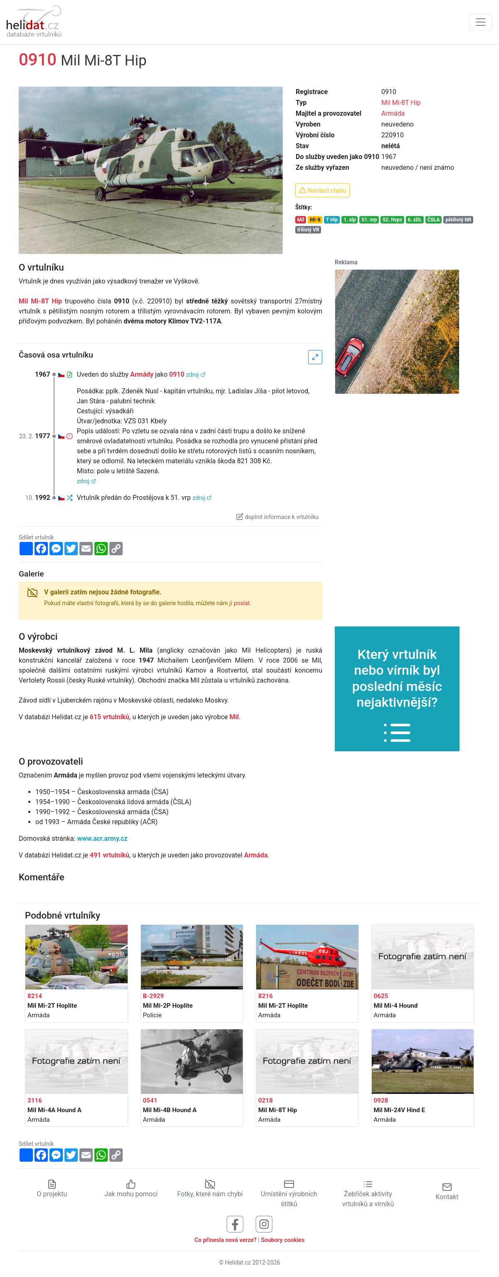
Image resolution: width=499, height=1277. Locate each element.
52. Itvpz (392, 220)
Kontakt (446, 1191)
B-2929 (153, 996)
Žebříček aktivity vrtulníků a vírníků (368, 1194)
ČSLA (433, 220)
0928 (381, 1100)
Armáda (393, 113)
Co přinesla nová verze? (226, 1240)
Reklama (346, 262)
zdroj (195, 374)
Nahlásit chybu (322, 190)
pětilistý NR (458, 220)
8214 (34, 996)
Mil (300, 220)
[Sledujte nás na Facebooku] (235, 1223)
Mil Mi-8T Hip (400, 103)
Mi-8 (315, 220)
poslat (242, 603)
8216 (265, 996)
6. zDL (415, 220)
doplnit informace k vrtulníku (277, 517)
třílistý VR (308, 230)
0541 (150, 1100)
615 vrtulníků (109, 717)
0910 (177, 374)
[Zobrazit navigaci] (480, 22)
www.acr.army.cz (102, 838)
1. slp (349, 220)
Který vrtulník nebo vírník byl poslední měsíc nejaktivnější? (397, 691)
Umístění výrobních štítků (289, 1194)
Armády (141, 374)
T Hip (332, 220)
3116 (34, 1100)
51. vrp (369, 220)
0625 (381, 996)
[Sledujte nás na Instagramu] (264, 1223)
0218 (265, 1100)
